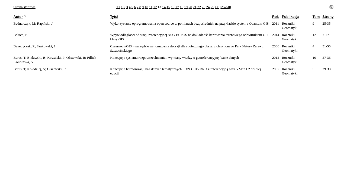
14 (164, 7)
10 (146, 7)
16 (173, 7)
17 (177, 7)
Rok (275, 17)
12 (155, 7)
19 (186, 7)
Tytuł (114, 17)
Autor (18, 17)
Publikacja (290, 17)
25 (212, 7)
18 (181, 7)
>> (217, 7)
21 (195, 7)
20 (190, 7)
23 (203, 7)
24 (208, 7)
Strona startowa (25, 7)
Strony (327, 17)
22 (199, 7)
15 (168, 7)
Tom (316, 17)
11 (151, 7)
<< (118, 7)
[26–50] (225, 7)
